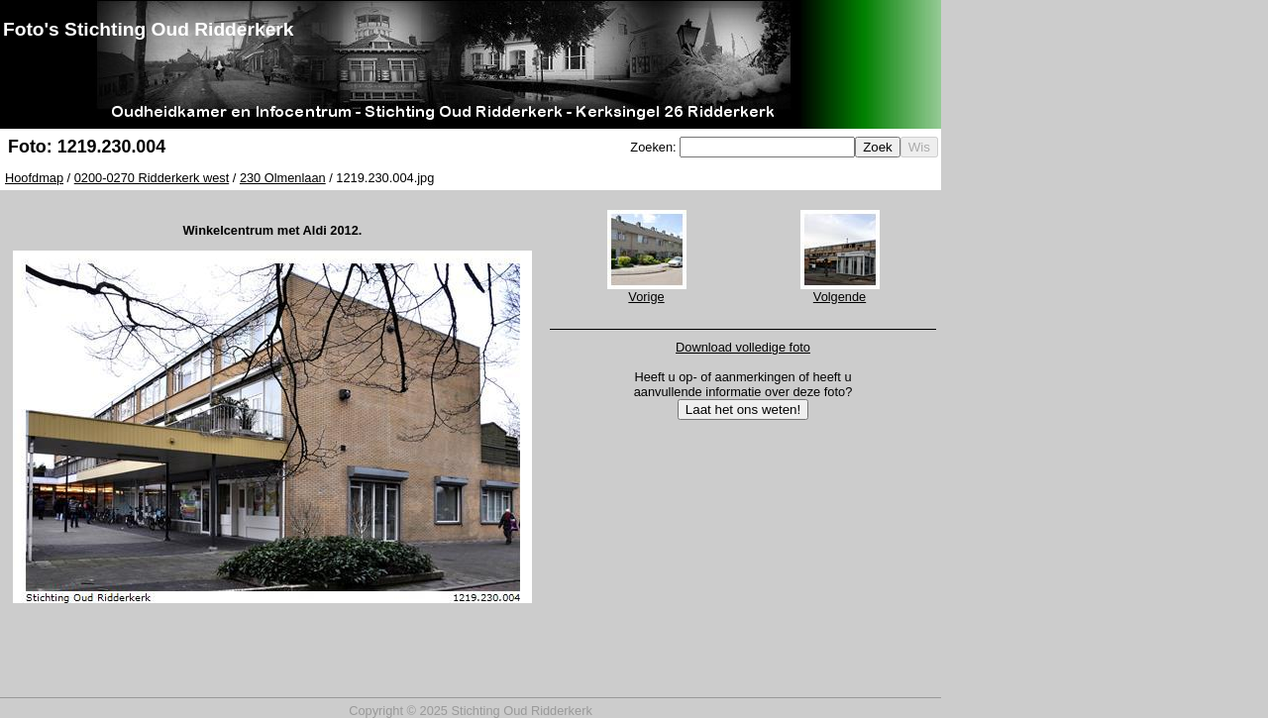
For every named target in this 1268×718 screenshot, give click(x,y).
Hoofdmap (34, 177)
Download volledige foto (743, 347)
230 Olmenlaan (283, 177)
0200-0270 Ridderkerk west (152, 177)
